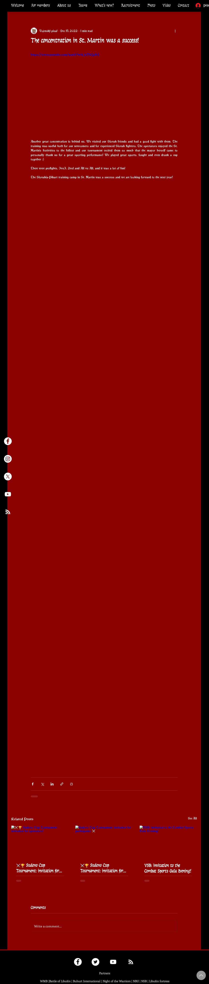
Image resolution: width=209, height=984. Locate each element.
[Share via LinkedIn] (52, 784)
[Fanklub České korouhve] (78, 962)
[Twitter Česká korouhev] (95, 962)
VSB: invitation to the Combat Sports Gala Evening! (167, 868)
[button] (41, 5)
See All (192, 818)
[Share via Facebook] (33, 784)
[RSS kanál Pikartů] (8, 512)
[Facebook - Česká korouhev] (8, 441)
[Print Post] (71, 784)
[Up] (201, 975)
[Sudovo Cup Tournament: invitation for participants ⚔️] (104, 842)
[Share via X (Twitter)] (42, 784)
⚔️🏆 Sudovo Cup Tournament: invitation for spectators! (37, 868)
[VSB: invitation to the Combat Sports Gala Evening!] (168, 842)
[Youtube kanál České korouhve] (8, 494)
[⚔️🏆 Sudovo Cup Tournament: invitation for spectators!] (40, 842)
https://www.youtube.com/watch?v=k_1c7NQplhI (65, 54)
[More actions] (175, 30)
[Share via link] (62, 784)
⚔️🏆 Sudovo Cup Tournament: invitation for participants (101, 868)
